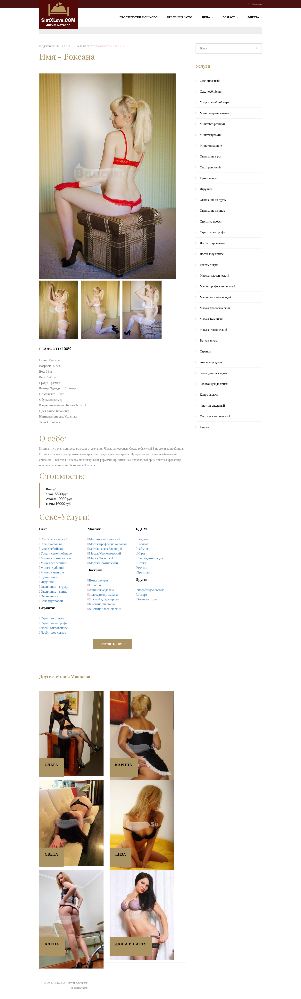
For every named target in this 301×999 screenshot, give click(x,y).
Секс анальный (51, 544)
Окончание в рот (52, 596)
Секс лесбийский (53, 548)
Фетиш (142, 567)
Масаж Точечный (101, 558)
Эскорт (142, 594)
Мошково (257, 4)
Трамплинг (145, 572)
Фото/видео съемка (150, 590)
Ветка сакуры (98, 580)
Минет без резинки (54, 563)
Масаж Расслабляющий (105, 548)
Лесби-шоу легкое (53, 632)
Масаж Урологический (105, 553)
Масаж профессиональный (108, 544)
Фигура (254, 17)
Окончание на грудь (54, 586)
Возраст (230, 17)
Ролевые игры (147, 599)
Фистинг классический (105, 609)
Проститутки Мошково (138, 17)
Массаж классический (104, 539)
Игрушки (47, 582)
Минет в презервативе (56, 558)
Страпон (95, 585)
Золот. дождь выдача (103, 594)
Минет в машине (52, 572)
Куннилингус (50, 577)
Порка (141, 563)
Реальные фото (179, 17)
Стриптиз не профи (54, 623)
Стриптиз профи (52, 618)
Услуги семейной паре (56, 553)
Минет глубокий (52, 567)
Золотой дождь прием (104, 599)
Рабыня (142, 548)
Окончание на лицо (54, 591)
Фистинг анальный (102, 604)
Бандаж (142, 539)
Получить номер (112, 643)
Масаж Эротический (103, 563)
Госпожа (143, 544)
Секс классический (54, 539)
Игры (141, 553)
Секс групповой (52, 601)
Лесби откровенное (54, 628)
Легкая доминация (150, 558)
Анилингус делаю (101, 590)
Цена (207, 17)
